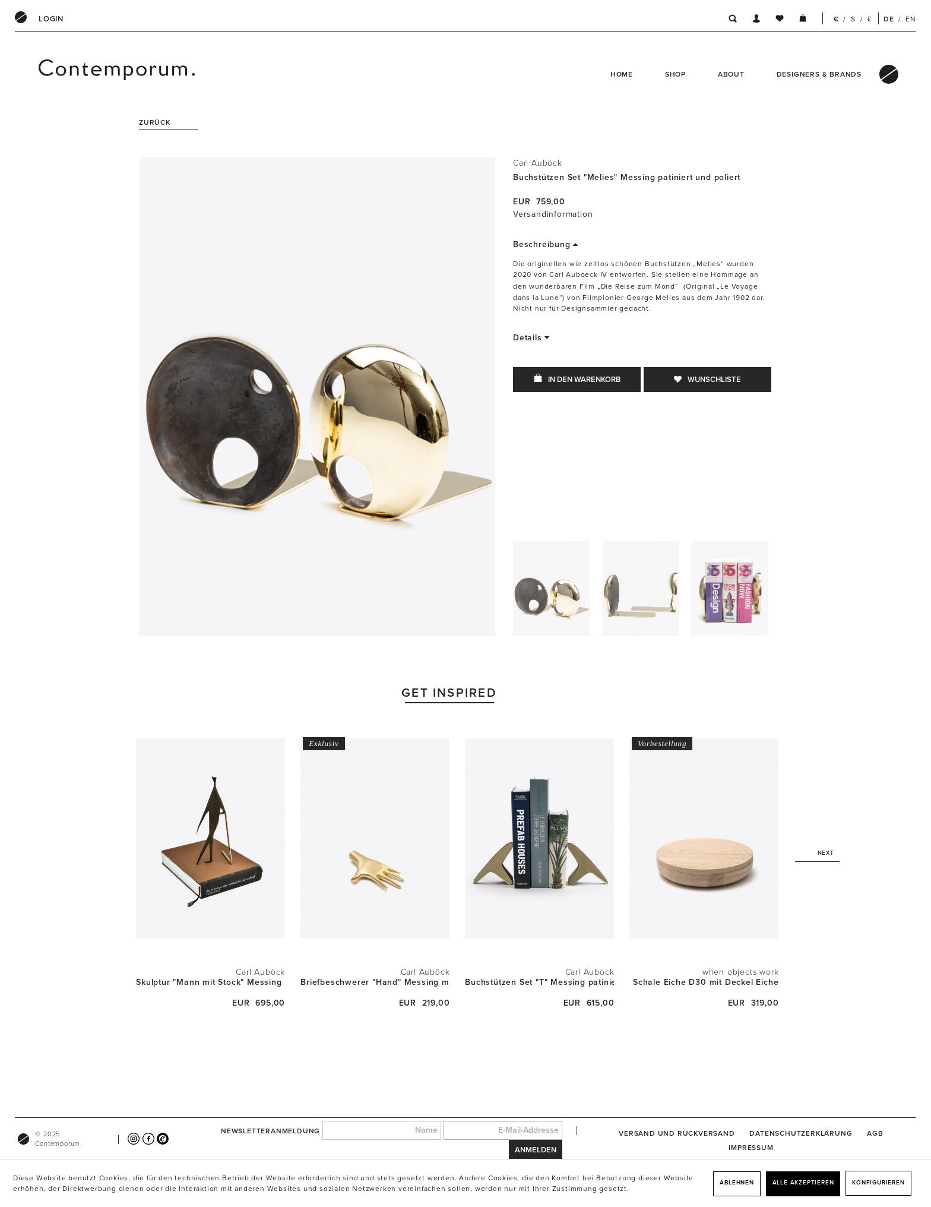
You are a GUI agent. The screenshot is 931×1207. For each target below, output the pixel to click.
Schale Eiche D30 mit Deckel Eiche (705, 982)
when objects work (740, 972)
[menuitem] (51, 19)
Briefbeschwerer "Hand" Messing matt (374, 982)
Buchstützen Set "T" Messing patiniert (539, 982)
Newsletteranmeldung (270, 1130)
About (731, 74)
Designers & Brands (819, 74)
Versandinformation (553, 214)
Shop (675, 74)
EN (910, 19)
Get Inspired (449, 692)
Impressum (751, 1147)
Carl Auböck (537, 163)
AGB (875, 1133)
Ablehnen (736, 1182)
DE (889, 19)
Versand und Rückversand (676, 1133)
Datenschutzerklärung (800, 1133)
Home (621, 74)
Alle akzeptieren (803, 1182)
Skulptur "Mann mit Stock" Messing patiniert (210, 982)
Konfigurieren (878, 1182)
